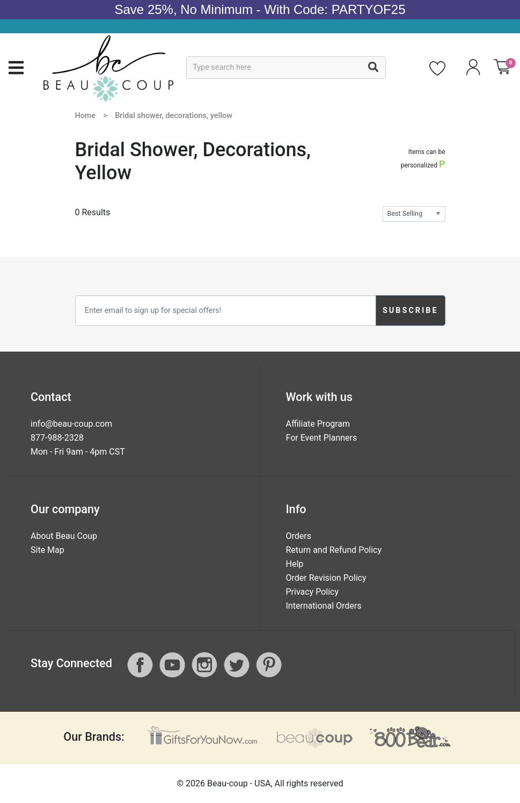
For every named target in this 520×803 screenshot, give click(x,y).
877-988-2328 (57, 438)
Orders (298, 536)
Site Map (47, 550)
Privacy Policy (312, 592)
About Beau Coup (64, 536)
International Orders (324, 606)
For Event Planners (321, 438)
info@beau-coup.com (71, 424)
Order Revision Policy (326, 578)
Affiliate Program (318, 424)
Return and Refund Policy (334, 550)
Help (295, 564)
